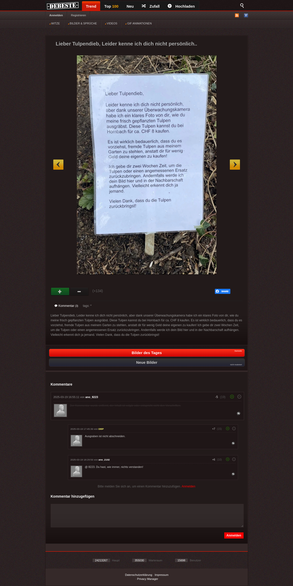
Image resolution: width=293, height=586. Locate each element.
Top (111, 6)
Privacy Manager (147, 578)
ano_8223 (91, 397)
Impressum (161, 574)
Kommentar (66, 306)
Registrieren (78, 15)
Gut (60, 292)
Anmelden (56, 15)
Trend (91, 6)
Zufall (151, 6)
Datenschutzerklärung (138, 574)
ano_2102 (104, 459)
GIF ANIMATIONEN (138, 23)
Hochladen (181, 6)
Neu (130, 6)
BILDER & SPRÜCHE (82, 23)
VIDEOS (111, 23)
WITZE (54, 23)
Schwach (79, 292)
